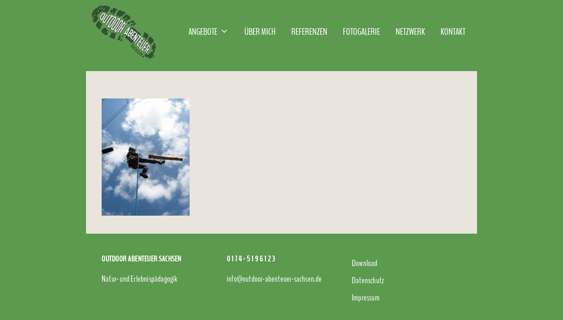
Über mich (260, 31)
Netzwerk (410, 31)
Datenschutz (368, 280)
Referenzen (309, 31)
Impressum (366, 298)
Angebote (212, 31)
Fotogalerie (361, 31)
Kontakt (453, 31)
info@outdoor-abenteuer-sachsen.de (274, 279)
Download (365, 263)
